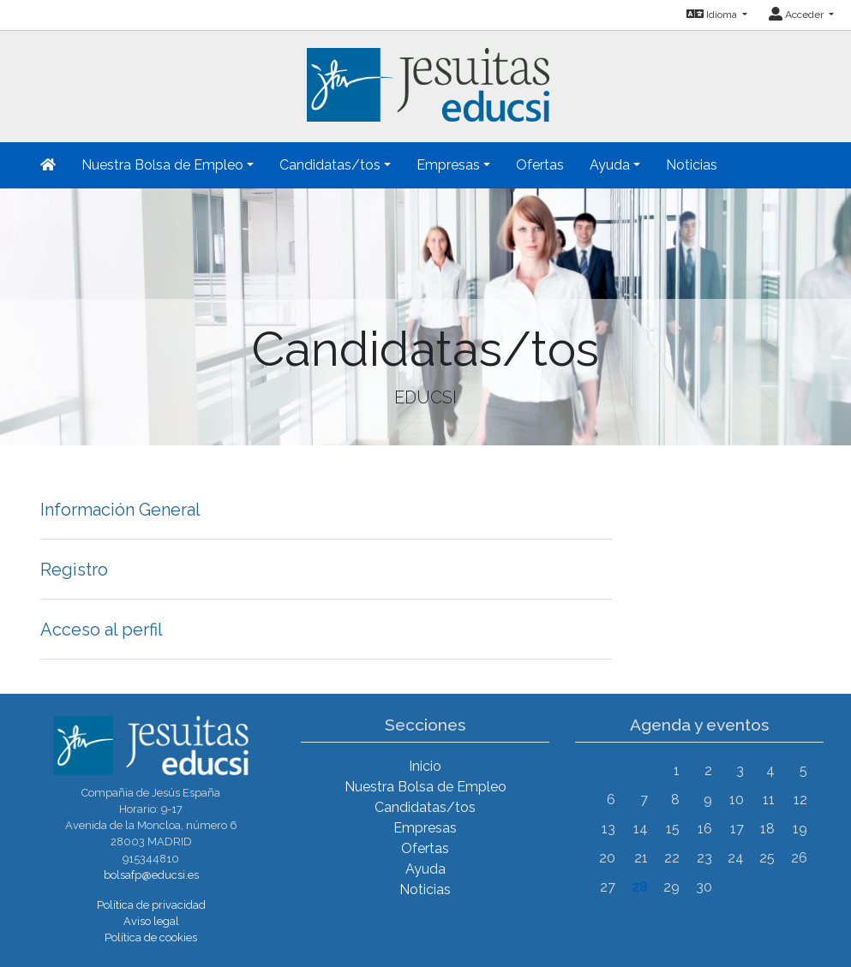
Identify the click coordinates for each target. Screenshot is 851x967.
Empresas (425, 828)
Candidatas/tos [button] (330, 165)
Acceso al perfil (101, 629)
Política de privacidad (151, 904)
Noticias (691, 165)
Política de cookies (151, 937)
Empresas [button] (448, 165)
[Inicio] (426, 75)
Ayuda (425, 869)
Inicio (425, 766)
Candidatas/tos (425, 807)
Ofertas (540, 165)
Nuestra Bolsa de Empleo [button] (162, 165)
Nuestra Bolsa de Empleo (425, 787)
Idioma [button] (713, 15)
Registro (74, 569)
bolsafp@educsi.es (151, 875)
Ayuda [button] (610, 165)
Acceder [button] (797, 15)
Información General (120, 509)
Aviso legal (151, 921)
